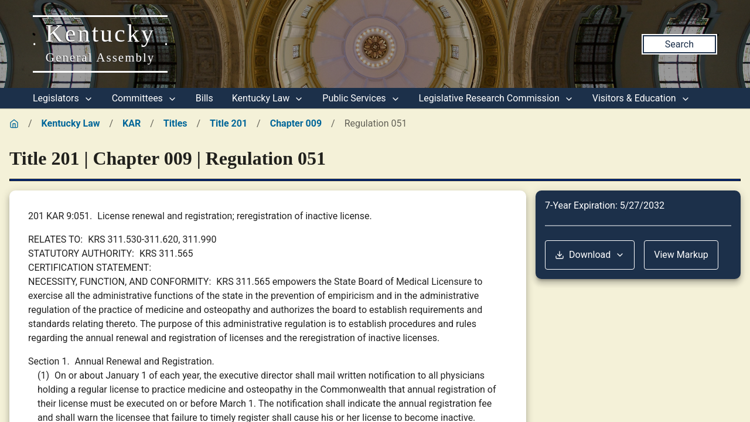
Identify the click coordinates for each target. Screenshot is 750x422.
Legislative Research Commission (496, 98)
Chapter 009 (296, 123)
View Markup (681, 254)
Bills (204, 98)
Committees (144, 98)
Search (679, 44)
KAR (131, 123)
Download (590, 254)
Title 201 (228, 123)
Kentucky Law (268, 98)
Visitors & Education (641, 98)
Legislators (63, 98)
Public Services (361, 98)
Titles (175, 123)
